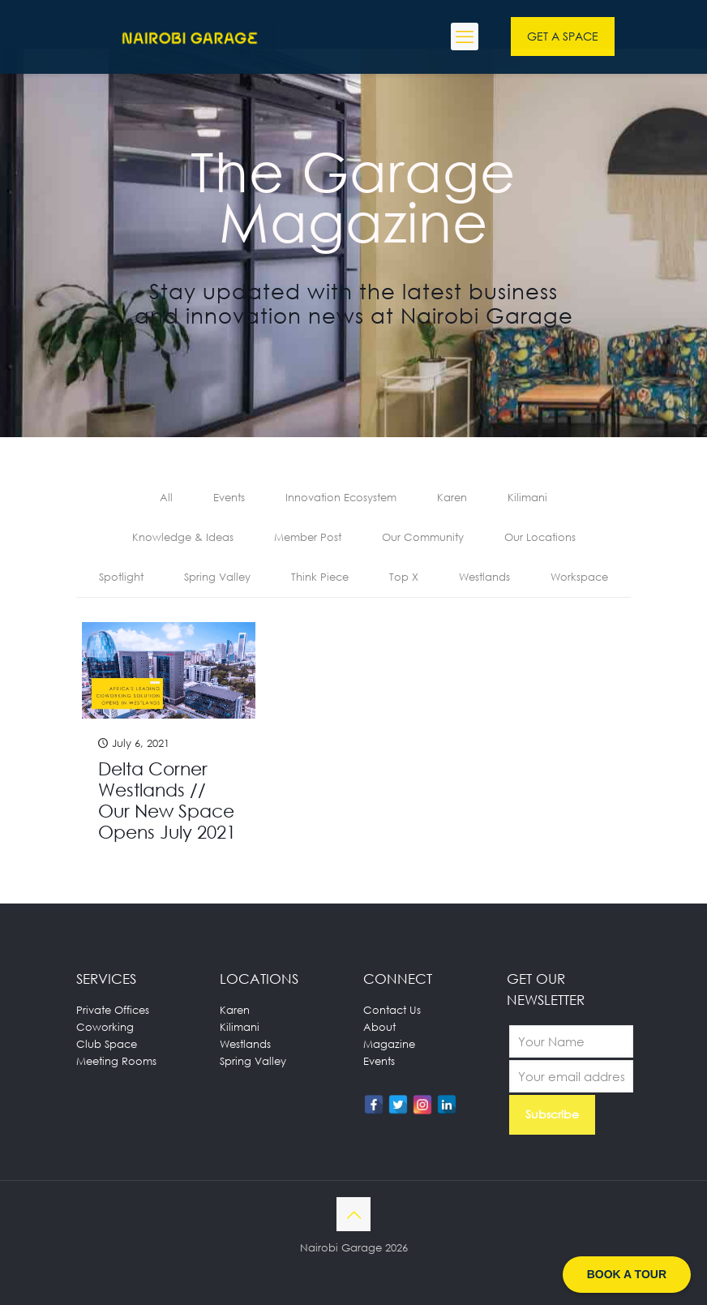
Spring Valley (217, 576)
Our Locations (540, 536)
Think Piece (320, 576)
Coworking (105, 1026)
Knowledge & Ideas (183, 536)
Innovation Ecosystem (340, 497)
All (166, 497)
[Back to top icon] (353, 1214)
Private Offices (112, 1009)
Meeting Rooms (116, 1060)
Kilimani (527, 497)
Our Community (423, 536)
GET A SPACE (562, 36)
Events (229, 497)
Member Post (307, 536)
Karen (452, 497)
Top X (403, 576)
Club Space (106, 1043)
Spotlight (121, 576)
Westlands (484, 576)
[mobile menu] (464, 36)
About (379, 1026)
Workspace (579, 576)
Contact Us (392, 1009)
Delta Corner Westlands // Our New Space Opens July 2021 (167, 800)
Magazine (389, 1043)
